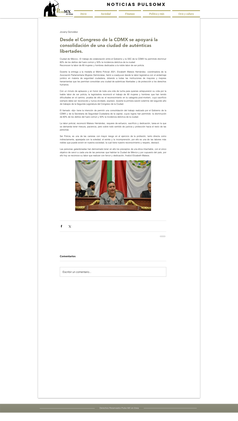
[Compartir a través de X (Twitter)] (69, 226)
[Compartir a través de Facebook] (61, 226)
